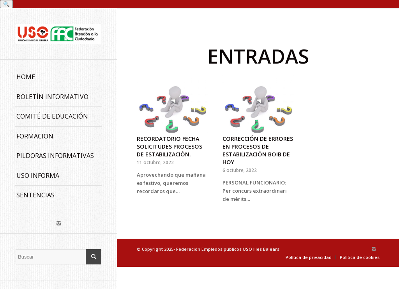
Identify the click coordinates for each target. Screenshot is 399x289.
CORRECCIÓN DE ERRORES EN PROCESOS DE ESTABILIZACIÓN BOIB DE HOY (257, 150)
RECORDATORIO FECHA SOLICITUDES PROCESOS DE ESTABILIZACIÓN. (169, 146)
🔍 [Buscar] (6, 4)
